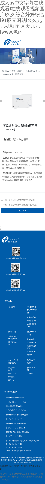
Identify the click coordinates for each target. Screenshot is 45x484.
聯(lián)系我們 (31, 361)
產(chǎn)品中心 (31, 333)
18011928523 (16, 427)
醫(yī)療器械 (31, 339)
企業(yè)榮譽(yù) (31, 325)
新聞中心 (12, 332)
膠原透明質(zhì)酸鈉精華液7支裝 (23, 205)
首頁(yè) (20, 71)
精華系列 (19, 74)
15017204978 (16, 436)
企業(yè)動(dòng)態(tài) (12, 337)
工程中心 (11, 380)
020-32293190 (17, 447)
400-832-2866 (16, 410)
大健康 (29, 355)
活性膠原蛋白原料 (31, 347)
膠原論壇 (11, 377)
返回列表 (22, 210)
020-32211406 (17, 444)
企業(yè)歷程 (31, 317)
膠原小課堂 (12, 373)
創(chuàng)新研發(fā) (13, 361)
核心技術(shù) (11, 369)
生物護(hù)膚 (31, 71)
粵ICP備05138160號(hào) (22, 462)
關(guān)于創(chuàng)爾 (32, 310)
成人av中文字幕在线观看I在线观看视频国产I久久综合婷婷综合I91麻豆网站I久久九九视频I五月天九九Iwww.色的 (22, 17)
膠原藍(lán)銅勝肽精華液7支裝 (22, 200)
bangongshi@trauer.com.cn (21, 450)
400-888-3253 (16, 402)
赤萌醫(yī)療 (31, 351)
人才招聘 (30, 373)
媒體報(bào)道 (12, 343)
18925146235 (16, 419)
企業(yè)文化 (31, 321)
